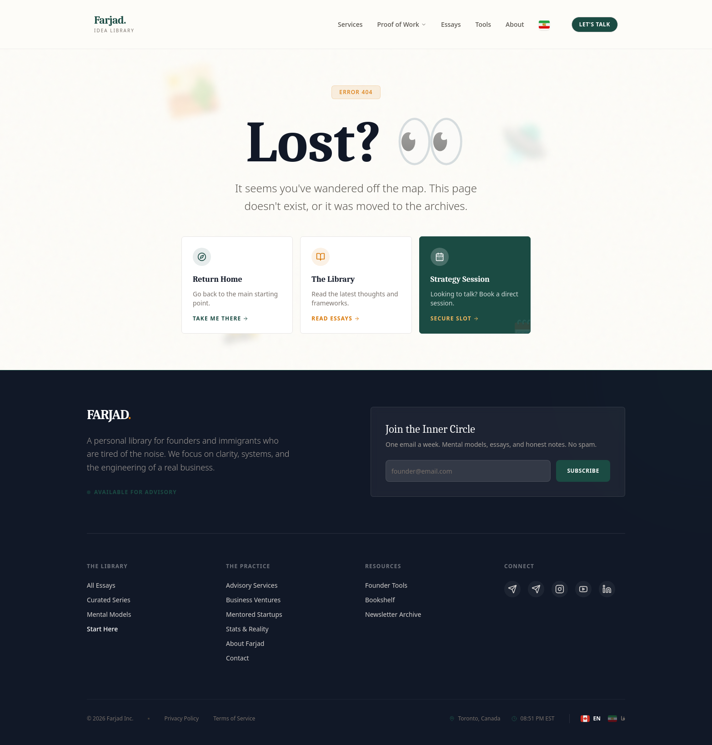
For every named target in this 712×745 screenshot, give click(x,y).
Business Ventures (253, 599)
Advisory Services (251, 585)
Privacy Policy (181, 718)
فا (616, 718)
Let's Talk (594, 24)
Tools (483, 24)
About (515, 24)
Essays (451, 24)
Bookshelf (380, 599)
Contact (237, 658)
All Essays (101, 585)
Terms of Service (234, 718)
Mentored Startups (254, 614)
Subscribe (583, 471)
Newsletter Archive (393, 614)
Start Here (102, 629)
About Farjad (245, 643)
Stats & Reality (247, 629)
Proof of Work (401, 24)
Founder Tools (386, 585)
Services (350, 24)
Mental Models (109, 614)
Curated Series (108, 599)
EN (591, 718)
